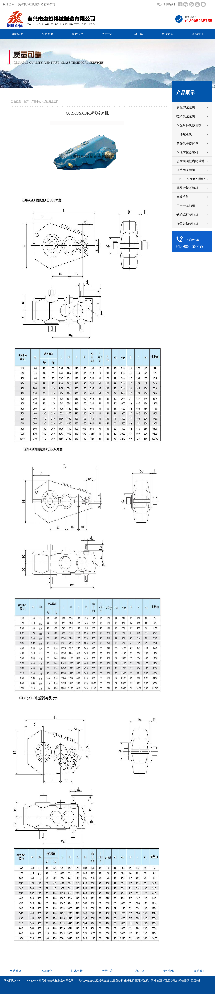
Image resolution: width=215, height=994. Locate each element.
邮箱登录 (183, 980)
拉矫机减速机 (104, 980)
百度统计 (196, 980)
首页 (26, 101)
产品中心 (107, 34)
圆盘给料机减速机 (123, 980)
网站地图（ (157, 980)
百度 (167, 980)
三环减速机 (142, 980)
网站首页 (18, 34)
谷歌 (173, 980)
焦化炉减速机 (87, 980)
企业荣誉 (167, 34)
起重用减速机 (50, 101)
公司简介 (47, 34)
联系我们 (197, 34)
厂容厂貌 (137, 34)
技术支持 (77, 34)
